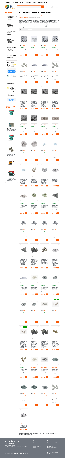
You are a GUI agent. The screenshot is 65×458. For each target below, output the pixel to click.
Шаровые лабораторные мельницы (10, 35)
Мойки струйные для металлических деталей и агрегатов (11, 46)
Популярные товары (11, 55)
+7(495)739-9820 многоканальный (13, 451)
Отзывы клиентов (28, 2)
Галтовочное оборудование (10, 20)
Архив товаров (10, 57)
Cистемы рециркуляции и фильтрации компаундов (10, 41)
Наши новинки (7, 2)
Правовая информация (37, 446)
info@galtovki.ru (7, 448)
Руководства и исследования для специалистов (52, 453)
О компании (35, 440)
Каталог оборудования (51, 440)
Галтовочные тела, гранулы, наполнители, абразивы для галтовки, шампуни (11, 25)
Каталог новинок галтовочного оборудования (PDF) (52, 448)
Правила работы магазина (42, 2)
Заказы (52, 7)
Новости (21, 2)
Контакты (34, 2)
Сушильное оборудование (10, 50)
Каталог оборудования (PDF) (52, 442)
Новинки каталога (50, 446)
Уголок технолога (15, 2)
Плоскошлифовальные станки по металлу (12, 17)
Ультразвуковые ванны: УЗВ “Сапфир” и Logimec (11, 31)
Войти (47, 7)
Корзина (57, 7)
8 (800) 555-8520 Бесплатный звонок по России (16, 453)
